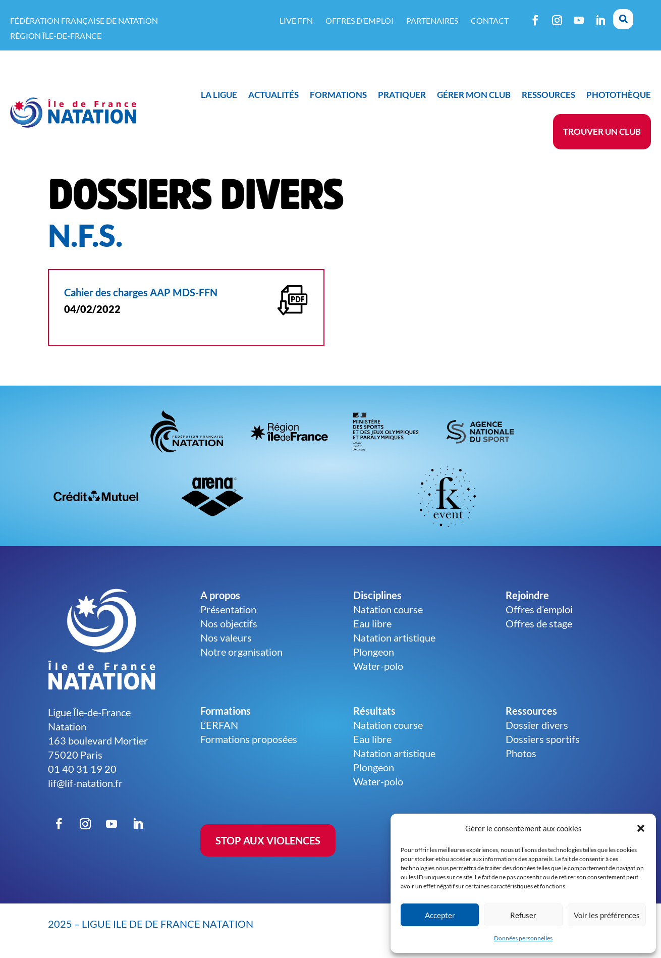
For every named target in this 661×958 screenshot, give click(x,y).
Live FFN (296, 20)
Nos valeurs (226, 637)
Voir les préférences (607, 915)
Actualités (273, 94)
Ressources (548, 94)
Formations (338, 94)
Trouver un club (602, 131)
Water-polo (378, 666)
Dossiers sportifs (543, 739)
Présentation (228, 609)
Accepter (440, 915)
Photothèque (618, 94)
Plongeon (373, 652)
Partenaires (432, 20)
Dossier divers (537, 725)
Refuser (523, 915)
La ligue (219, 94)
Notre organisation (241, 652)
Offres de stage (539, 623)
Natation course (388, 609)
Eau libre (372, 623)
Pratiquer (402, 94)
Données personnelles (523, 938)
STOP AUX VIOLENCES (267, 840)
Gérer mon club (474, 94)
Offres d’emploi (359, 20)
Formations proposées (248, 739)
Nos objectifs (228, 623)
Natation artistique (394, 637)
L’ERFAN (219, 725)
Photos (521, 753)
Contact (490, 20)
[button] (641, 828)
